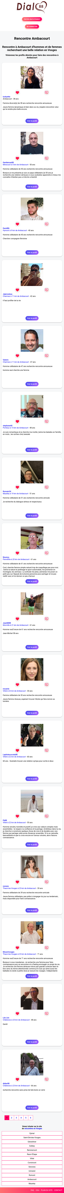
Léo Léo (6, 1018)
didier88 (6, 1083)
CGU (37, 1190)
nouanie (6, 689)
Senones (32, 1167)
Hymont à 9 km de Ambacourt (15, 230)
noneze (6, 886)
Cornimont (32, 1163)
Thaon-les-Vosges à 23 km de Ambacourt (19, 888)
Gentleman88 (8, 162)
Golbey (32, 1146)
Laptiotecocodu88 (10, 755)
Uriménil (32, 1171)
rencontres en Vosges (33, 1128)
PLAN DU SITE (47, 1190)
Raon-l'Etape (32, 1154)
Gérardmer (32, 1142)
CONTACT (58, 1190)
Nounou (6, 557)
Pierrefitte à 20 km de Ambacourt (16, 559)
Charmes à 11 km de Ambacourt (16, 296)
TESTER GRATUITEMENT (32, 19)
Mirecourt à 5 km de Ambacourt (15, 165)
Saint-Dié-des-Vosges (31, 1137)
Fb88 (5, 820)
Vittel (32, 1158)
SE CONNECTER (32, 26)
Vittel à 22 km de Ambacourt (14, 691)
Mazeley (32, 1183)
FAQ (32, 1190)
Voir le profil (32, 121)
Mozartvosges (8, 952)
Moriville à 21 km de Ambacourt (15, 625)
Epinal (32, 1133)
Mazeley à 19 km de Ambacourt (15, 494)
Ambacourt (32, 1179)
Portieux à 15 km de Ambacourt (15, 428)
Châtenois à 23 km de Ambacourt (16, 1020)
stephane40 (7, 426)
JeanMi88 (7, 623)
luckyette (6, 97)
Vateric (6, 360)
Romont (32, 1175)
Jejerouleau (7, 294)
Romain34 (7, 491)
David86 (6, 228)
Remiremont (32, 1150)
